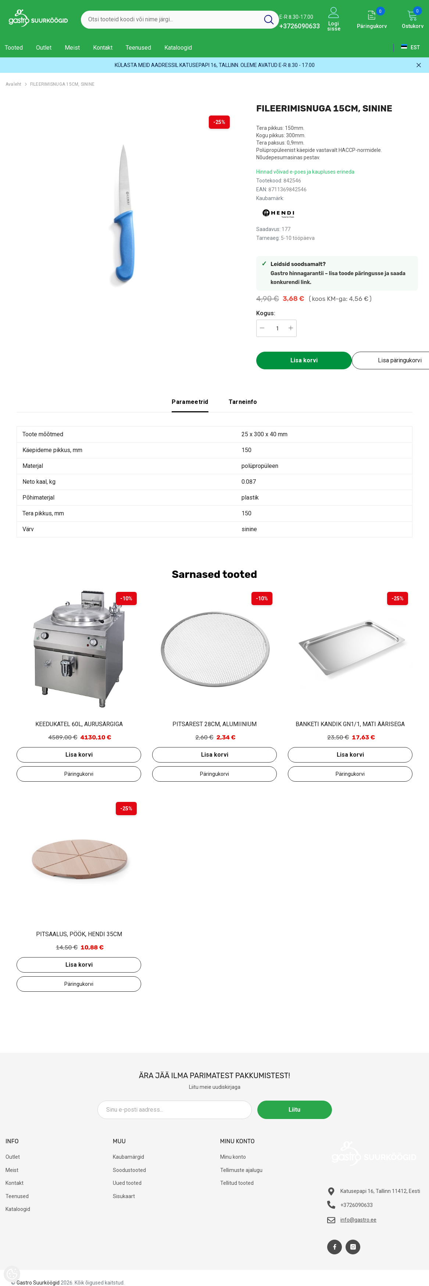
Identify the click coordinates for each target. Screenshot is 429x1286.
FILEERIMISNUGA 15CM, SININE (62, 84)
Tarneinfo (243, 401)
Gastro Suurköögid (38, 1283)
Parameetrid (190, 401)
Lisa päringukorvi (79, 774)
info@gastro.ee (358, 1220)
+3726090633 (299, 26)
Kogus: (265, 313)
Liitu (299, 1109)
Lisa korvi (304, 360)
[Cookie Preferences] (12, 1274)
